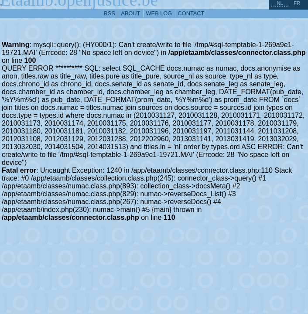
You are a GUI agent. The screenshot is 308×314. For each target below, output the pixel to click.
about (130, 13)
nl (280, 3)
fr (297, 3)
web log (159, 13)
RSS (109, 13)
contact (191, 13)
